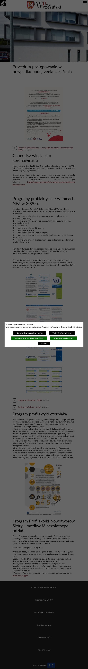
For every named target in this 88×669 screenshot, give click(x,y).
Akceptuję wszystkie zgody (63, 338)
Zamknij (44, 343)
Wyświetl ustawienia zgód (61, 333)
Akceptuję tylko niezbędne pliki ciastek (29, 338)
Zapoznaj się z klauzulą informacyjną (29, 333)
